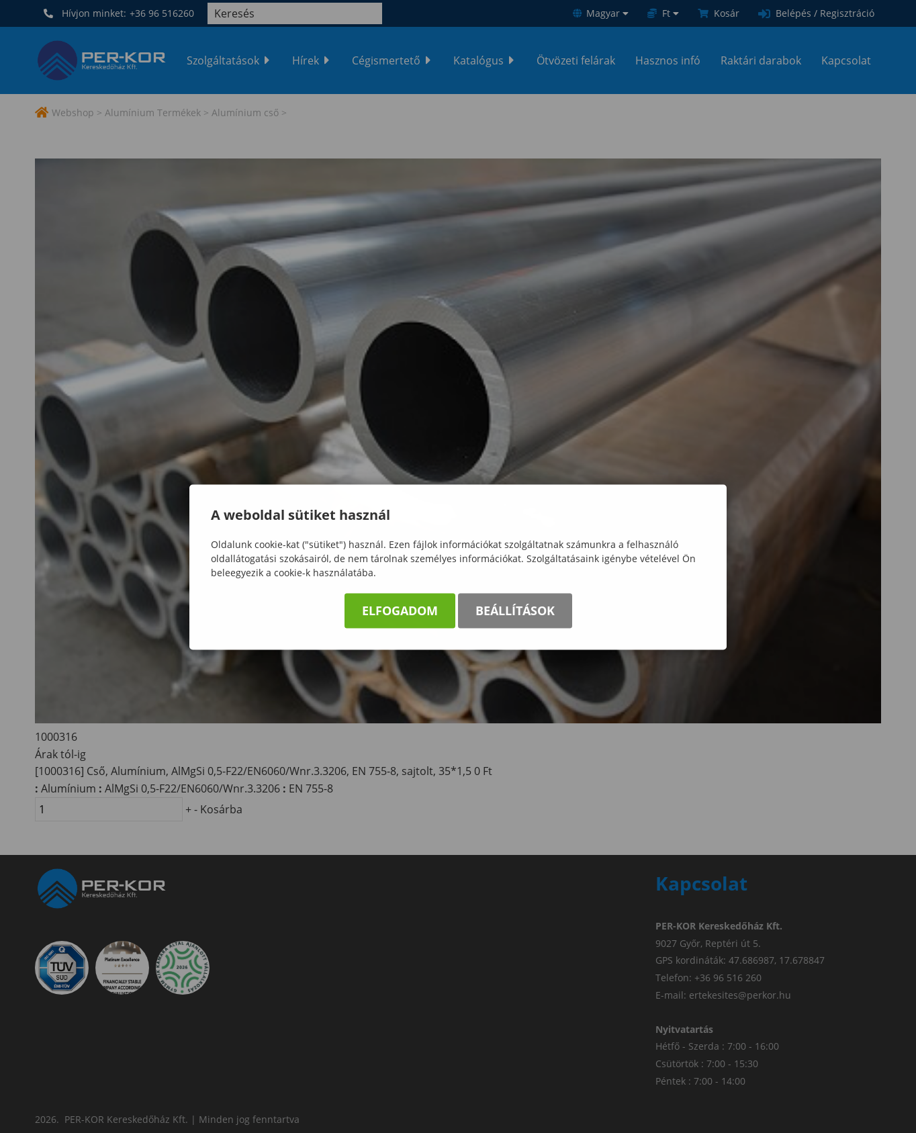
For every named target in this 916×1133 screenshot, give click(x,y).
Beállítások (515, 612)
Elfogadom (400, 612)
